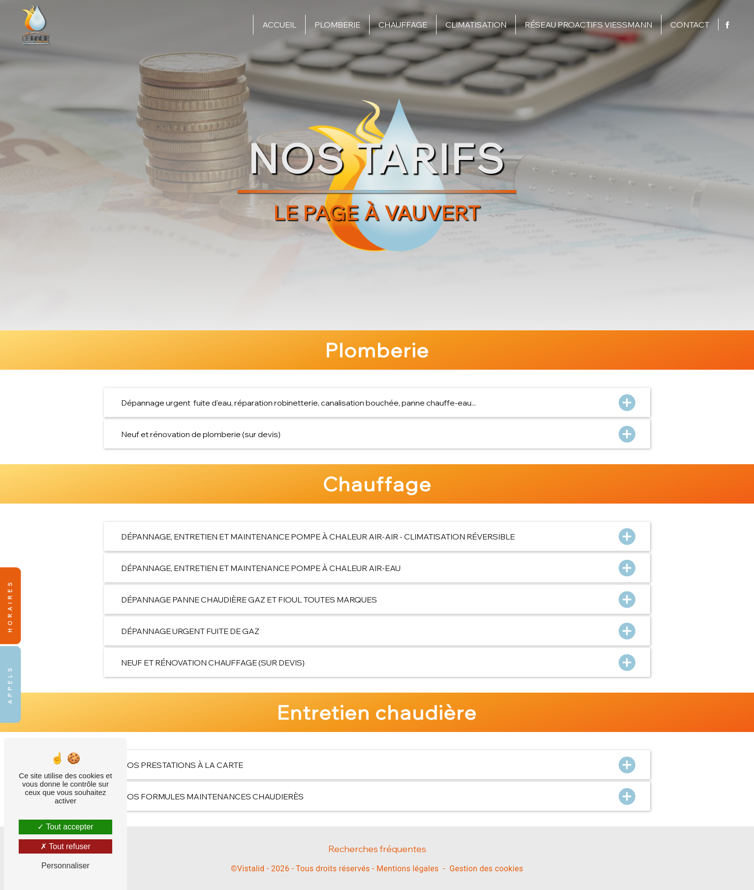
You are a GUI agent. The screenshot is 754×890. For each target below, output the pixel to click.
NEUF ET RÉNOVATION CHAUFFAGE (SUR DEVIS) (377, 662)
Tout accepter (65, 827)
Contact (689, 25)
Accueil (279, 25)
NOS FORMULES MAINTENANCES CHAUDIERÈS (377, 796)
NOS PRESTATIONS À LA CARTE (377, 765)
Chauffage (402, 25)
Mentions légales (408, 868)
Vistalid (251, 868)
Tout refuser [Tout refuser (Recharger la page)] (65, 846)
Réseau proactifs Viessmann (588, 25)
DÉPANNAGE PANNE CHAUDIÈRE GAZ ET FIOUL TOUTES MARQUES (377, 599)
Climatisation (475, 25)
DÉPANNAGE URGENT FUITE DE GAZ (377, 631)
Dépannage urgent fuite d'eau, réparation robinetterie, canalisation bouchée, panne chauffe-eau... (377, 402)
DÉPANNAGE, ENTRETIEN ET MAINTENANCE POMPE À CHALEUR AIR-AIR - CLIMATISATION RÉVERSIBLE (377, 536)
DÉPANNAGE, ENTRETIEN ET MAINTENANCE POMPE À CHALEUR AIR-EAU (377, 568)
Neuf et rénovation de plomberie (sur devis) (377, 434)
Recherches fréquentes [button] (377, 848)
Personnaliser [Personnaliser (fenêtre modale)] (65, 865)
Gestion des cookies (486, 868)
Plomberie (337, 25)
